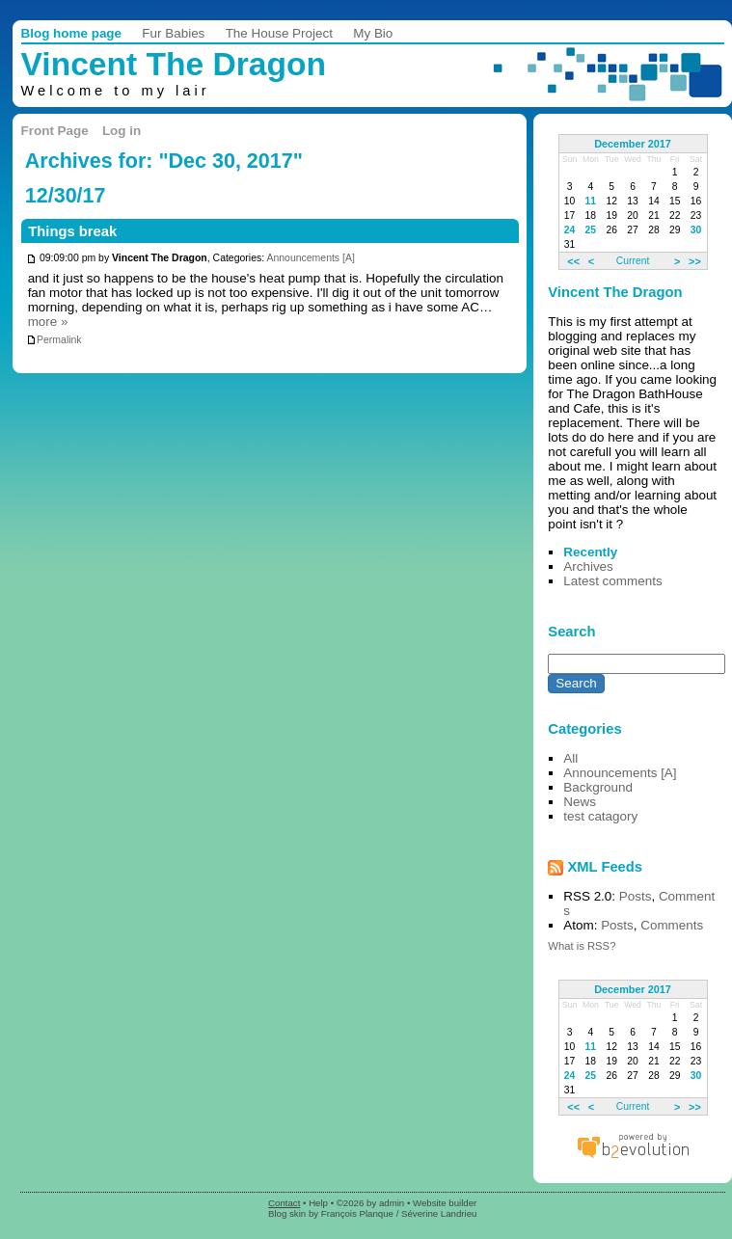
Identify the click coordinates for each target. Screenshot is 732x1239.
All (570, 758)
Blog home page (71, 33)
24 (570, 230)
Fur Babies (173, 33)
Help (318, 1203)
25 (591, 230)
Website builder (444, 1203)
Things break (72, 231)
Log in (121, 130)
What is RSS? (581, 946)
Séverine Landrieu (438, 1213)
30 (696, 230)
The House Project (279, 33)
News (579, 802)
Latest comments (612, 581)
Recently (590, 552)
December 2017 (632, 143)
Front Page (55, 130)
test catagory (600, 816)
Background (598, 787)
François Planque (357, 1213)
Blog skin (287, 1213)
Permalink (54, 340)
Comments (671, 925)
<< (573, 260)
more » (48, 321)
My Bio (373, 33)
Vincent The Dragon (174, 64)
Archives (588, 566)
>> (695, 260)
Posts (635, 896)
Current (632, 261)
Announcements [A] (310, 259)
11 (591, 201)
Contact (284, 1203)
